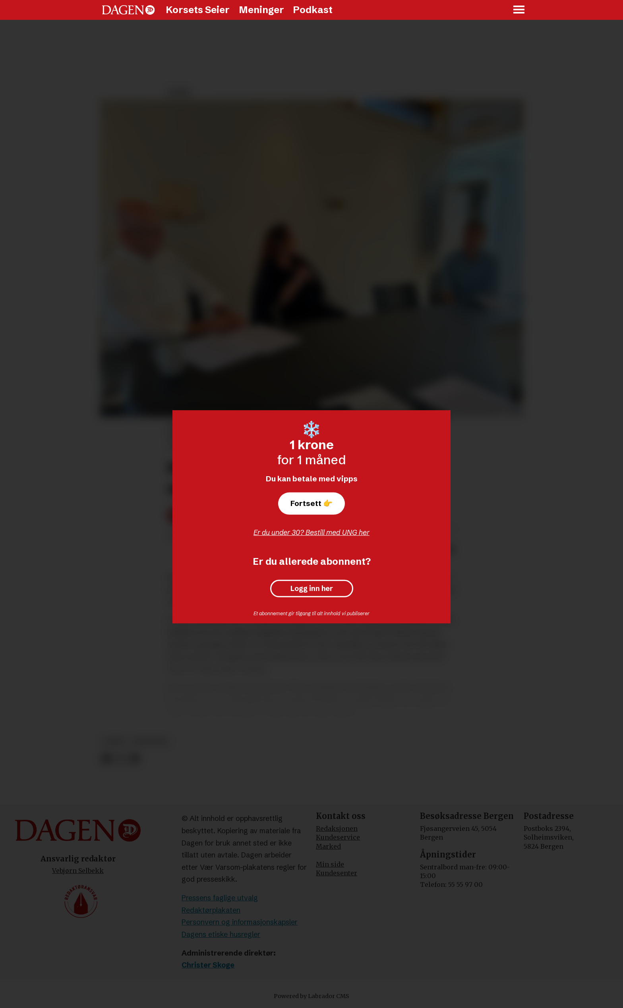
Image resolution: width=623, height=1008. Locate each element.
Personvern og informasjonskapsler (240, 922)
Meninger (261, 9)
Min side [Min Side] (330, 864)
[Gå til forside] (128, 10)
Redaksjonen (337, 828)
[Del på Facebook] (106, 758)
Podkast (313, 9)
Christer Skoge (208, 964)
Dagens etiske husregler (221, 934)
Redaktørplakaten (211, 910)
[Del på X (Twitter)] (120, 758)
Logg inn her (311, 588)
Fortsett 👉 (311, 503)
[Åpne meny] (519, 10)
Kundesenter (336, 873)
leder (114, 741)
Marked (328, 846)
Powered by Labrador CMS (311, 996)
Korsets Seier (198, 9)
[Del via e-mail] (134, 758)
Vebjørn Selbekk (78, 871)
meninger (150, 741)
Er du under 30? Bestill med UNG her (311, 532)
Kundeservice (338, 837)
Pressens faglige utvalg (220, 897)
